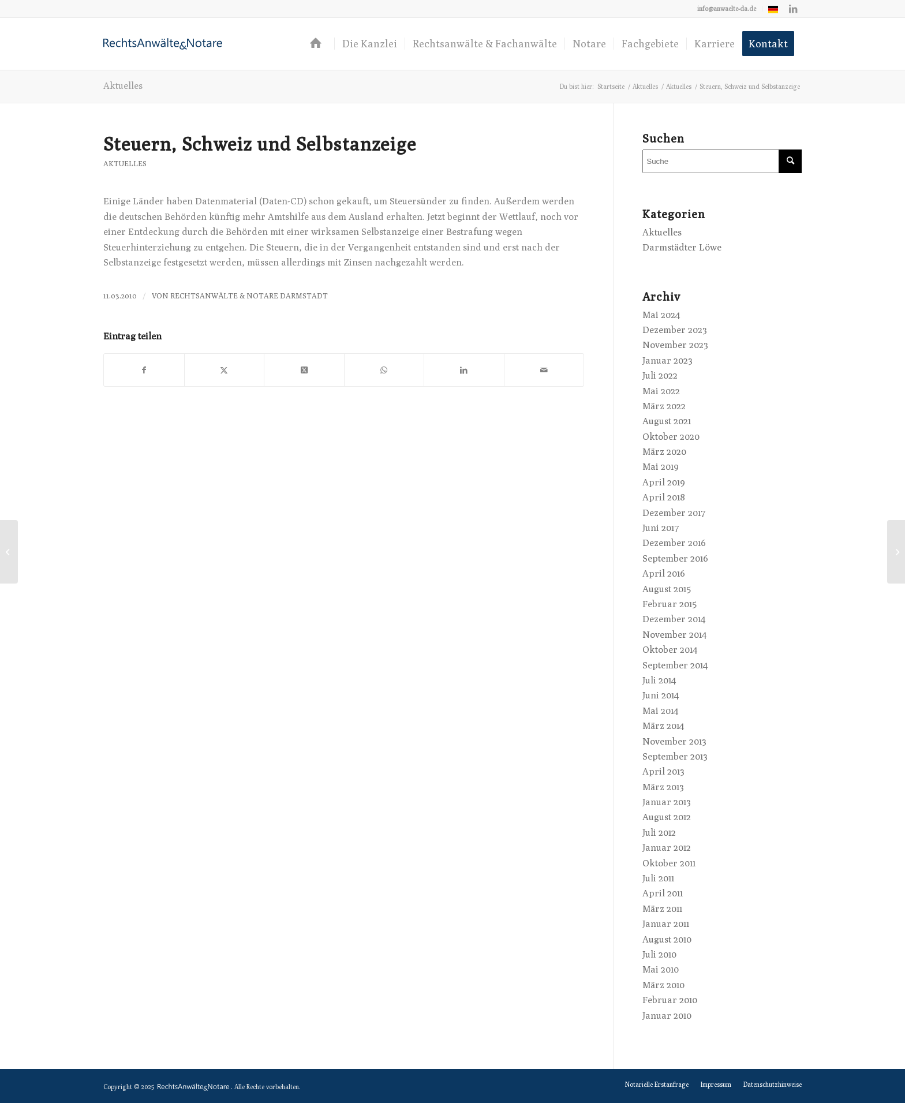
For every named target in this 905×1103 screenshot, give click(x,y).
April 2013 (663, 771)
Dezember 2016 (674, 542)
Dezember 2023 (674, 329)
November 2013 (674, 741)
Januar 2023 (667, 360)
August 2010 (666, 939)
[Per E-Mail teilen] (544, 370)
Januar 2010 (666, 1015)
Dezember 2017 (674, 512)
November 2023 (675, 344)
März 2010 (663, 984)
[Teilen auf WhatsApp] (384, 370)
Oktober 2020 (671, 436)
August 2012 (666, 817)
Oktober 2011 (668, 863)
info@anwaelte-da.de (726, 8)
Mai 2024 (661, 314)
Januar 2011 (665, 923)
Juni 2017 (660, 527)
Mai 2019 (660, 466)
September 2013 (675, 756)
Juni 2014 (660, 695)
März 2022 (664, 406)
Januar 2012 (666, 847)
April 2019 (663, 482)
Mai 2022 (661, 391)
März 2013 (663, 787)
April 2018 (663, 497)
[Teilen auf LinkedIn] (464, 370)
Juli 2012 (659, 832)
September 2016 (675, 558)
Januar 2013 (666, 802)
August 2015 (666, 589)
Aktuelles (123, 85)
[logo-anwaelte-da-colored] (162, 44)
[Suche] (722, 161)
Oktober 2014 (669, 649)
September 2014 (675, 665)
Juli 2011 (658, 878)
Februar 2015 (669, 604)
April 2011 (662, 893)
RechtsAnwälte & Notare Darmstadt (249, 295)
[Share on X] (304, 370)
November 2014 (674, 634)
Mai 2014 (660, 710)
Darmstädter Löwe (681, 247)
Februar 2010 (669, 999)
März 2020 (664, 451)
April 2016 (663, 573)
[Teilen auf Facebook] (144, 370)
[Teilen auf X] (224, 370)
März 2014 (663, 725)
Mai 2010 (660, 969)
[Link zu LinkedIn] (793, 8)
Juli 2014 (659, 680)
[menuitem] (726, 9)
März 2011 (662, 908)
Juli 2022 (660, 375)
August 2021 (666, 421)
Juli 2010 (659, 954)
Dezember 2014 (673, 619)
